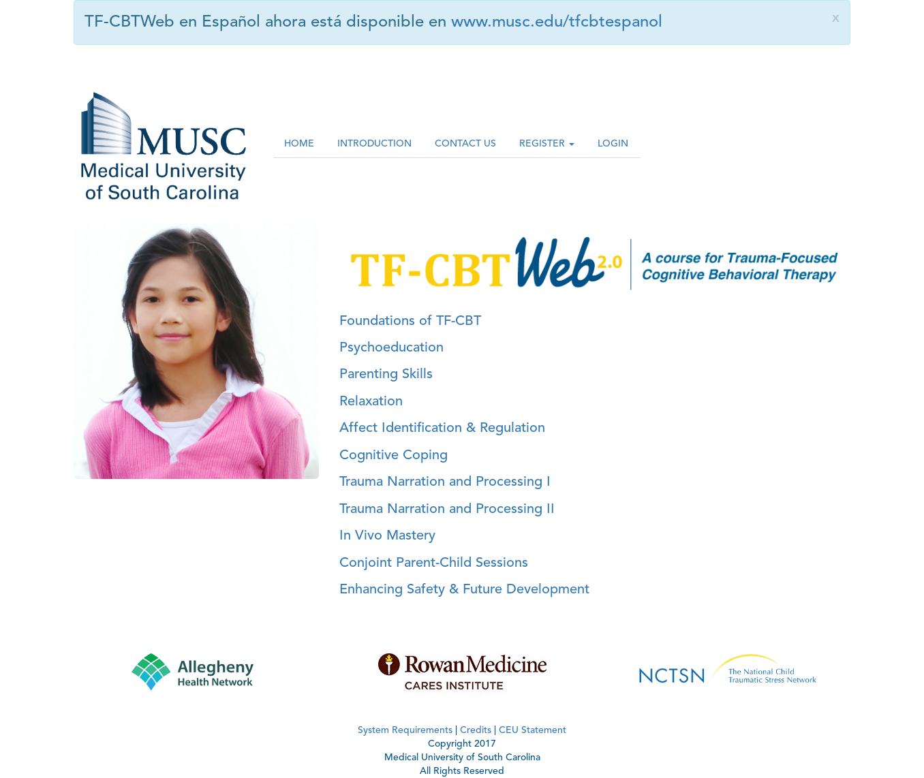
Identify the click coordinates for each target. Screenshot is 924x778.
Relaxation (371, 402)
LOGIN (613, 144)
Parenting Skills (386, 375)
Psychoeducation (391, 348)
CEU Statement (532, 730)
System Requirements (405, 730)
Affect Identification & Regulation (442, 428)
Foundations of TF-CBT (410, 321)
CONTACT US (465, 144)
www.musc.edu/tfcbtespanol (556, 22)
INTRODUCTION (374, 144)
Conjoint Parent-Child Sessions (433, 563)
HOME (299, 144)
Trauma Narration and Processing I (445, 482)
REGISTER (546, 144)
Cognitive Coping (393, 456)
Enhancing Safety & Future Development (464, 590)
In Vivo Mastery (387, 536)
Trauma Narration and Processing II (447, 509)
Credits (475, 730)
